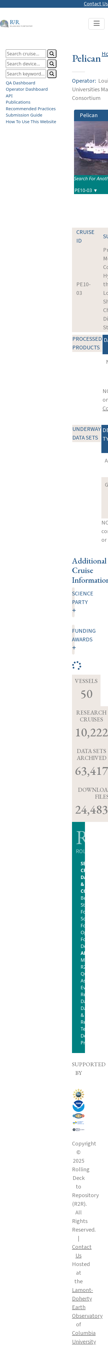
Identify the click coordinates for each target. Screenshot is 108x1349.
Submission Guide (24, 115)
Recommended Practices (31, 108)
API (9, 95)
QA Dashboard (20, 83)
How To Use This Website (31, 121)
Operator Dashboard (27, 89)
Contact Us (96, 3)
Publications (18, 102)
